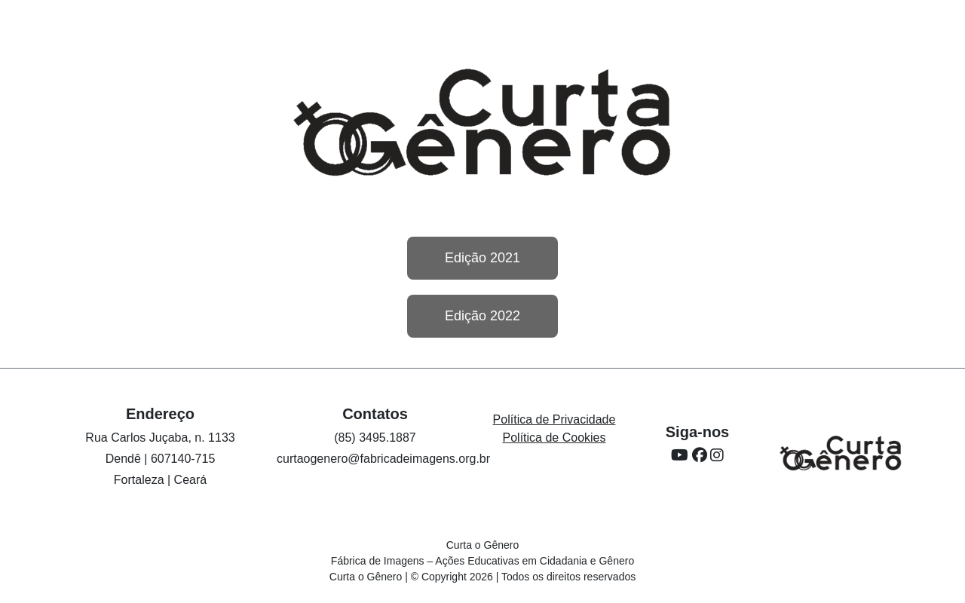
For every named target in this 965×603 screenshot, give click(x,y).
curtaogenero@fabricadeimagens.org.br (383, 458)
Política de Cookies (554, 437)
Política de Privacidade (554, 419)
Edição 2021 (482, 257)
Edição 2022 (482, 315)
